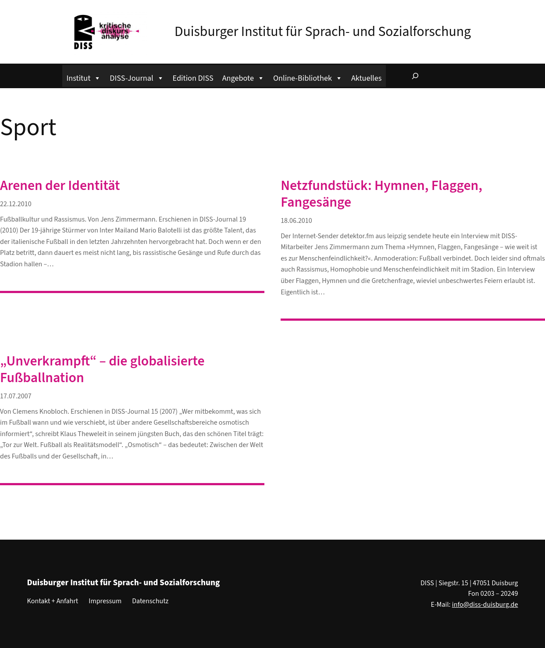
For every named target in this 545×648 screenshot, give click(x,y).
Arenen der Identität (60, 186)
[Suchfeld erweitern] (415, 76)
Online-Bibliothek (307, 77)
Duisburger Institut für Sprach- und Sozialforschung (323, 32)
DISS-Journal (137, 77)
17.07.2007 (16, 396)
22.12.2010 (16, 204)
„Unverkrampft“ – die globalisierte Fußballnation (102, 370)
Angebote (243, 77)
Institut (84, 77)
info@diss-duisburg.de (485, 604)
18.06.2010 (296, 221)
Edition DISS (193, 78)
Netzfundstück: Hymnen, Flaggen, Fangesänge (381, 194)
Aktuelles (366, 78)
